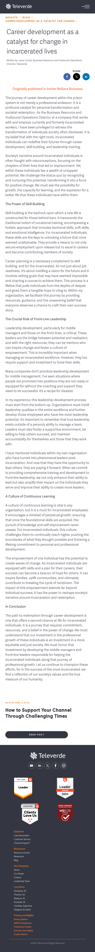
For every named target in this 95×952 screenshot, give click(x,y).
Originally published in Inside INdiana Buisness (48, 89)
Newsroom (19, 856)
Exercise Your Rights (23, 930)
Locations (19, 887)
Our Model (19, 874)
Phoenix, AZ (19, 894)
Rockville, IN (19, 902)
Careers (17, 877)
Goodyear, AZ (20, 891)
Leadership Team (22, 881)
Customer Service (22, 839)
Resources (19, 848)
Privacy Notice (21, 919)
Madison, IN (19, 898)
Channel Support (21, 843)
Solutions (19, 831)
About (17, 870)
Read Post (36, 734)
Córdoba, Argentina (23, 906)
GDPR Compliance (23, 923)
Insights (11, 17)
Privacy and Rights (24, 915)
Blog (26, 17)
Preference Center (23, 927)
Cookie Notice (21, 934)
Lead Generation (21, 835)
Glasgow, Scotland (22, 909)
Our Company (21, 866)
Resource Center (22, 853)
